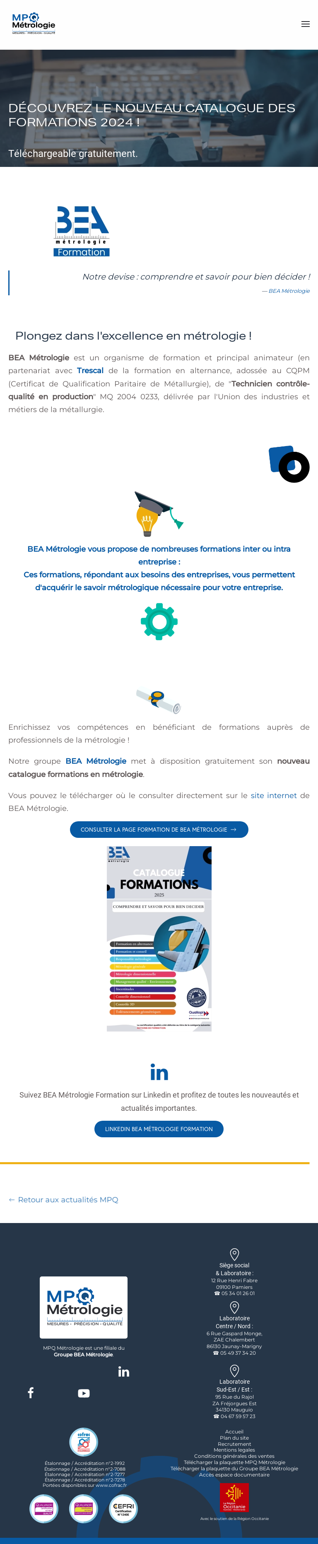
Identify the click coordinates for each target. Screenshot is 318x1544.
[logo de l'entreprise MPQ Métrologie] (84, 1306)
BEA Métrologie (289, 290)
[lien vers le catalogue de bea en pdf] (159, 938)
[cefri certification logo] (123, 1508)
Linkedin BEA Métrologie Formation (159, 1129)
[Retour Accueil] (33, 23)
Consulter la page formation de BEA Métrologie (159, 829)
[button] (305, 23)
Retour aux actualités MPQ (61, 1199)
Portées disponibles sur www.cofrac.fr (85, 1485)
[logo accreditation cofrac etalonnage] (83, 1441)
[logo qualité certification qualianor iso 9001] (43, 1508)
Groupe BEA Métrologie (83, 1354)
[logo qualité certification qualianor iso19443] (83, 1508)
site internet (274, 795)
